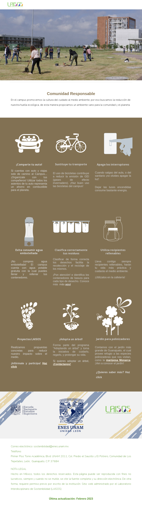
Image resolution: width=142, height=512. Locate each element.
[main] (71, 100)
